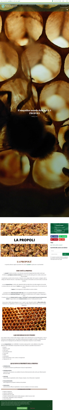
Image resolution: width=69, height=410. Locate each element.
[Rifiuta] (49, 406)
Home (20, 5)
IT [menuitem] (66, 1)
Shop (37, 5)
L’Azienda (24, 5)
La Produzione (31, 5)
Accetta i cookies (22, 408)
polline (57, 245)
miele (53, 245)
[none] (66, 1)
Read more (32, 408)
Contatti (46, 5)
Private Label (57, 5)
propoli (60, 245)
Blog (41, 5)
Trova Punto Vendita (64, 7)
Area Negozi (51, 5)
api (51, 245)
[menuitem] (66, 1)
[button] (54, 236)
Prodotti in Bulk (64, 5)
